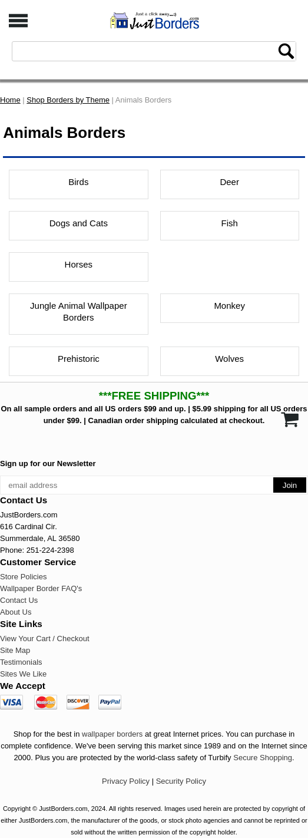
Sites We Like (23, 673)
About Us (15, 612)
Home (10, 99)
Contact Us (19, 600)
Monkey (229, 306)
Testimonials (21, 662)
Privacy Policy (126, 781)
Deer (229, 182)
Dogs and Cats (78, 223)
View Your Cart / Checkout (45, 638)
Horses (79, 264)
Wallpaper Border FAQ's (41, 588)
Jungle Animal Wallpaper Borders (78, 311)
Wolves (229, 359)
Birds (78, 182)
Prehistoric (79, 359)
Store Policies (23, 576)
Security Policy (181, 781)
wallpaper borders (112, 734)
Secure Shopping (262, 757)
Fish (229, 223)
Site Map (15, 650)
